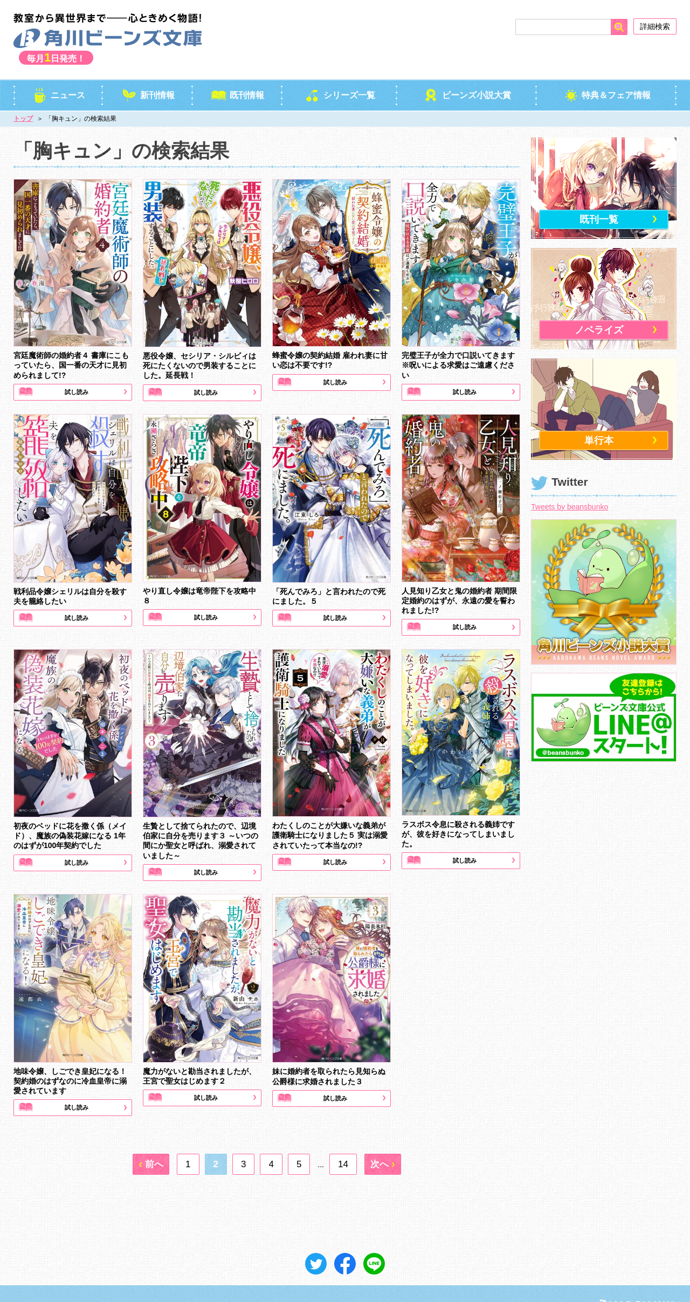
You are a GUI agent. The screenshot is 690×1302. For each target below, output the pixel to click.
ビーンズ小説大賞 (467, 70)
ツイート (316, 1238)
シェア (345, 1238)
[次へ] (382, 1138)
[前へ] (151, 1138)
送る (374, 1238)
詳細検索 (655, 26)
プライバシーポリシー (86, 1280)
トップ (23, 94)
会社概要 (26, 1280)
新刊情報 (148, 70)
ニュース (58, 70)
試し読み (76, 367)
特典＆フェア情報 (607, 70)
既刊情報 (237, 70)
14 (343, 1139)
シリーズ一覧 (340, 70)
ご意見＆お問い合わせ (167, 1280)
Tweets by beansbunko (569, 481)
